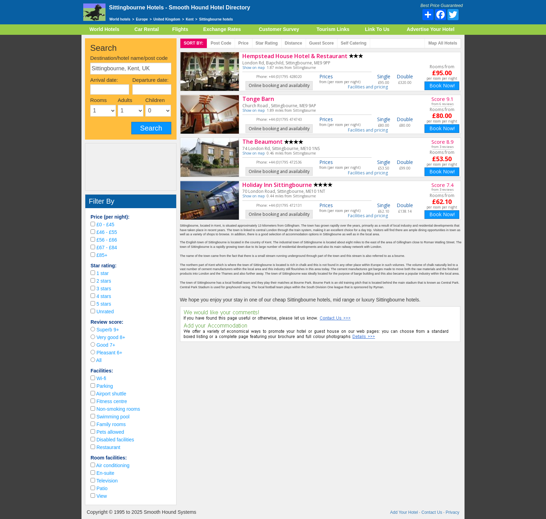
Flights (180, 29)
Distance (293, 43)
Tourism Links (333, 29)
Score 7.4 (442, 184)
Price (243, 43)
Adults (125, 100)
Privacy (452, 512)
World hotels (119, 19)
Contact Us (431, 512)
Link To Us (377, 29)
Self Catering (353, 43)
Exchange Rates (222, 29)
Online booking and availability (279, 85)
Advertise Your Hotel (430, 29)
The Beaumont (262, 142)
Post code (221, 43)
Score (321, 43)
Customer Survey (279, 29)
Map (442, 43)
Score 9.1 (442, 98)
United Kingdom (167, 19)
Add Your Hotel (404, 512)
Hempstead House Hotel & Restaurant (295, 56)
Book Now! (442, 85)
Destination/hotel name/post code (129, 58)
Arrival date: (104, 80)
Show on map (253, 67)
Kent (190, 19)
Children (155, 100)
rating (267, 43)
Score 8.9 (442, 141)
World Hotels (104, 29)
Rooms (98, 100)
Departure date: (150, 80)
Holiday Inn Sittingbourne (277, 185)
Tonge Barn (258, 99)
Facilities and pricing (368, 87)
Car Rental (146, 29)
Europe (142, 19)
